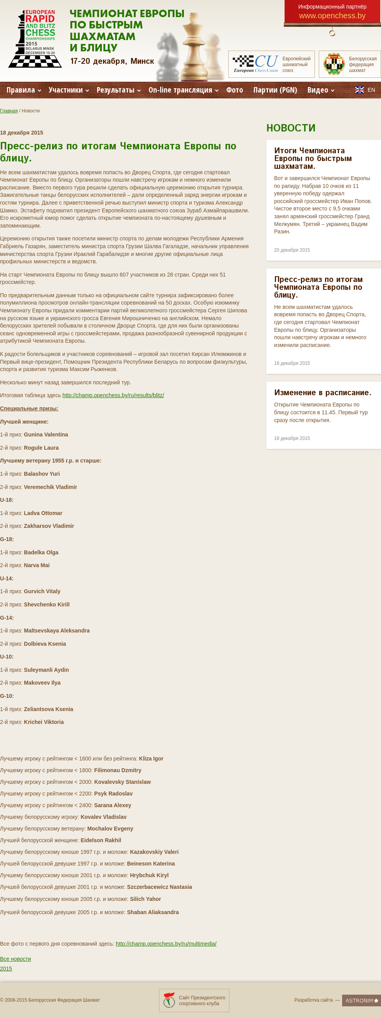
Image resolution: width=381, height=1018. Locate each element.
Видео (321, 89)
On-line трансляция (183, 89)
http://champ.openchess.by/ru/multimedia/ (166, 944)
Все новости (15, 959)
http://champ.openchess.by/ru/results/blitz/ (113, 395)
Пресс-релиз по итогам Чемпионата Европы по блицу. (318, 287)
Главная (9, 111)
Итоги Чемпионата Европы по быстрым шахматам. (313, 158)
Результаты (119, 89)
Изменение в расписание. (323, 393)
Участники (69, 89)
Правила (24, 89)
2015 (6, 968)
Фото (234, 89)
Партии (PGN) (275, 89)
